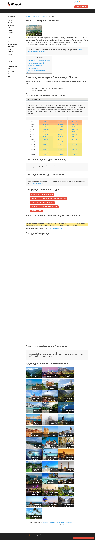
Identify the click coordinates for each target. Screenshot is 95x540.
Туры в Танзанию (69, 492)
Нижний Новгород (12, 44)
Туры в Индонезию (68, 422)
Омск (9, 49)
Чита (9, 73)
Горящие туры (42, 10)
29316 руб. (46, 124)
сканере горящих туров (56, 228)
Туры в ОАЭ (53, 469)
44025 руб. (75, 144)
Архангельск (11, 25)
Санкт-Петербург (12, 22)
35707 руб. (75, 129)
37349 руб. (46, 136)
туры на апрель (54, 522)
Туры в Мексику (37, 469)
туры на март (46, 522)
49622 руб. (46, 149)
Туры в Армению (69, 375)
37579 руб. (75, 131)
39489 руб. (46, 139)
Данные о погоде (11, 537)
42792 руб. (46, 142)
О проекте (33, 535)
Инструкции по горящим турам (34, 65)
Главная (10, 10)
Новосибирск (11, 46)
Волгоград (10, 32)
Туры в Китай (54, 445)
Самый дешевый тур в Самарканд (35, 63)
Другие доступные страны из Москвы (36, 72)
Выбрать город (53, 10)
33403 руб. (60, 126)
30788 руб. (60, 121)
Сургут (9, 56)
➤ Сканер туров (31, 10)
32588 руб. (60, 124)
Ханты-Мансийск (12, 66)
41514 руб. (75, 139)
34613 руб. (46, 131)
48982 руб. (75, 152)
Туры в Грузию (53, 410)
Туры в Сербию (69, 481)
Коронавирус (73, 10)
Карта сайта (39, 535)
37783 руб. (46, 134)
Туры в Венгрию (37, 398)
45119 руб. (46, 147)
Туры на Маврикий (36, 457)
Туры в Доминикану (68, 410)
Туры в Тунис (38, 504)
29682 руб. (46, 126)
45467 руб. (46, 144)
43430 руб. (60, 142)
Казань (9, 37)
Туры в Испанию (53, 433)
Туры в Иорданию (36, 433)
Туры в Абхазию (37, 375)
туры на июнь (68, 522)
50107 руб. (75, 154)
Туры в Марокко (69, 457)
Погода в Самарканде (32, 68)
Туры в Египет (38, 422)
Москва (10, 20)
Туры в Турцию (53, 504)
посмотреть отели (41, 168)
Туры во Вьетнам (69, 398)
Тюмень (10, 61)
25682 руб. (46, 121)
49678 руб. (60, 149)
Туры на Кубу (70, 445)
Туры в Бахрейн (37, 386)
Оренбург (10, 51)
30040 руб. (75, 121)
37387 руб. (60, 131)
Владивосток (11, 30)
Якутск (9, 76)
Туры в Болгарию (69, 386)
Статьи (64, 10)
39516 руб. (75, 136)
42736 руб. (60, 139)
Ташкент (51, 524)
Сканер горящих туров (81, 6)
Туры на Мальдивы (52, 457)
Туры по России (37, 481)
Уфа (9, 64)
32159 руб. (75, 124)
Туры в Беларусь (53, 386)
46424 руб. (75, 147)
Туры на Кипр (38, 445)
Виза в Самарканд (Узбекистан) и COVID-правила (39, 67)
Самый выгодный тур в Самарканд (35, 62)
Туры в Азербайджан (52, 375)
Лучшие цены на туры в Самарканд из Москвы (38, 60)
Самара (10, 54)
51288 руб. (46, 154)
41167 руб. (60, 136)
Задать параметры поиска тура (83, 538)
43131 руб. (75, 142)
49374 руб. (60, 147)
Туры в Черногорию (68, 504)
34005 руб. (75, 126)
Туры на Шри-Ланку (36, 516)
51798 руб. (46, 152)
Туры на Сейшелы (53, 481)
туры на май (61, 522)
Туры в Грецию (37, 410)
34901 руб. (60, 129)
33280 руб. (46, 129)
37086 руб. (60, 134)
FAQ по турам (19, 10)
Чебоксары (11, 69)
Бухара (63, 524)
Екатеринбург (11, 35)
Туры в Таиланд (53, 492)
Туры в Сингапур (37, 492)
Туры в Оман (70, 469)
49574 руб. (75, 149)
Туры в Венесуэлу (53, 398)
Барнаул (10, 27)
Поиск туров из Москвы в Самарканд (36, 70)
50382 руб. (60, 152)
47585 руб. (60, 144)
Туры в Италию (69, 433)
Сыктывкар (11, 59)
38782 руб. (75, 134)
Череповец (11, 71)
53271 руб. (60, 154)
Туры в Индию (54, 422)
